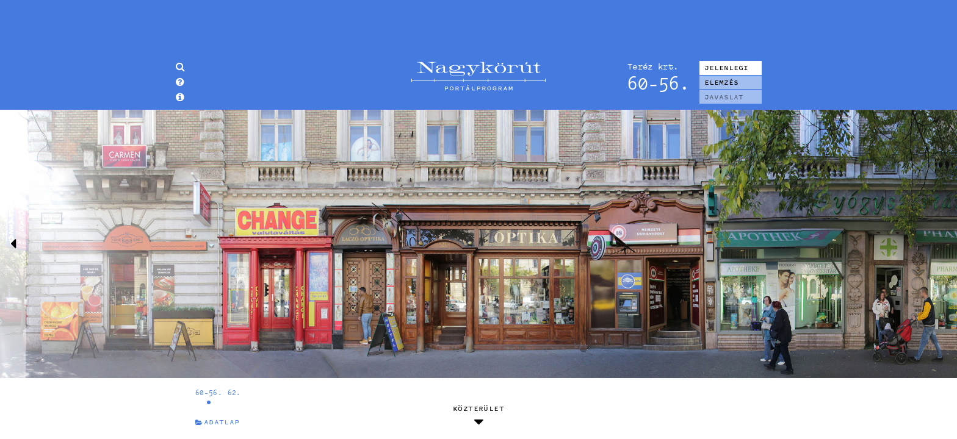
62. (234, 392)
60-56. (208, 392)
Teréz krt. (652, 66)
